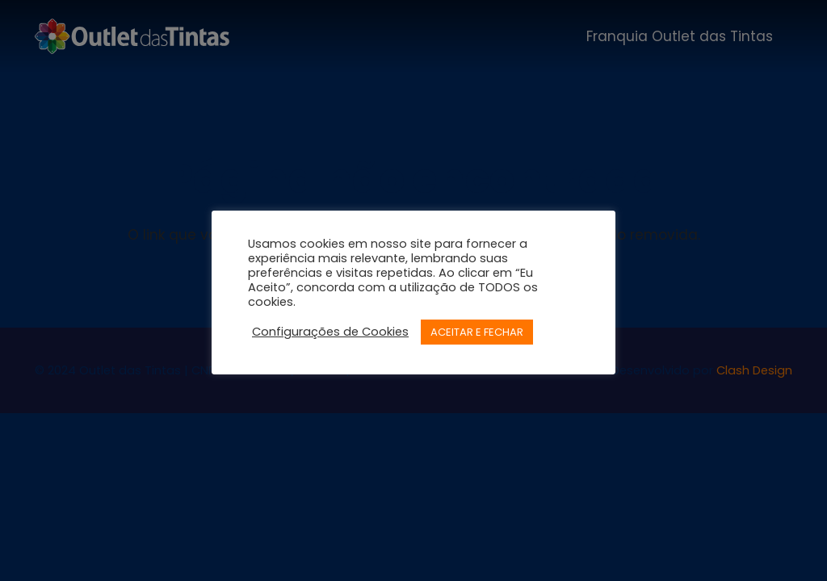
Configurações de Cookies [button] (330, 331)
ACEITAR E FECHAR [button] (476, 332)
